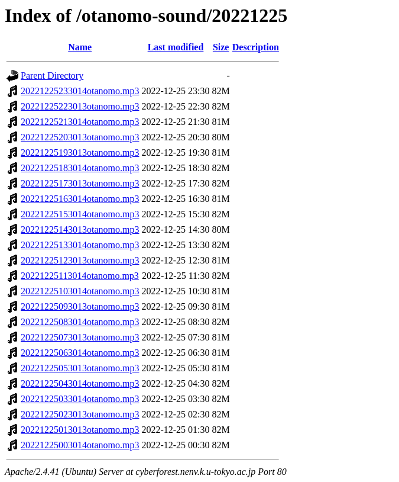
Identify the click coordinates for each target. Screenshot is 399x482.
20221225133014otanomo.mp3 (80, 245)
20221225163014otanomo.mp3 (80, 199)
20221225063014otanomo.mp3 (80, 353)
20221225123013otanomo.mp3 (80, 260)
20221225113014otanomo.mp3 (80, 276)
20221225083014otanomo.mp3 (80, 322)
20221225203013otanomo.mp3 (80, 137)
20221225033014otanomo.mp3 (80, 399)
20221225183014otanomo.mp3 (80, 168)
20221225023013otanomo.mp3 (80, 414)
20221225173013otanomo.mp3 (80, 183)
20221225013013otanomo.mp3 (80, 430)
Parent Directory (52, 75)
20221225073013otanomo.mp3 (80, 337)
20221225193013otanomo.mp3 (80, 152)
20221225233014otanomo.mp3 (80, 91)
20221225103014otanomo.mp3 (80, 291)
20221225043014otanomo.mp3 (80, 383)
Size (221, 47)
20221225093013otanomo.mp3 (80, 306)
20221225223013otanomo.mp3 (80, 106)
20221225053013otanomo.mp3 (80, 368)
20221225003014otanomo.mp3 (80, 445)
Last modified (176, 47)
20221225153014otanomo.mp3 (80, 214)
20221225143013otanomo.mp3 (80, 229)
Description (255, 47)
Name (80, 47)
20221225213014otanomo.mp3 (80, 122)
